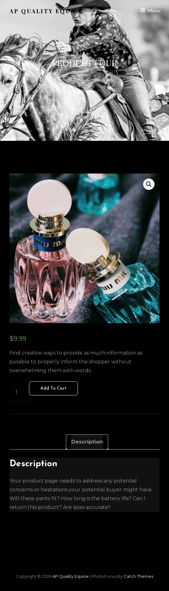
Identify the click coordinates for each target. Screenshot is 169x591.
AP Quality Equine (46, 11)
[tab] (87, 442)
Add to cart (53, 388)
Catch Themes (138, 576)
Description (87, 442)
